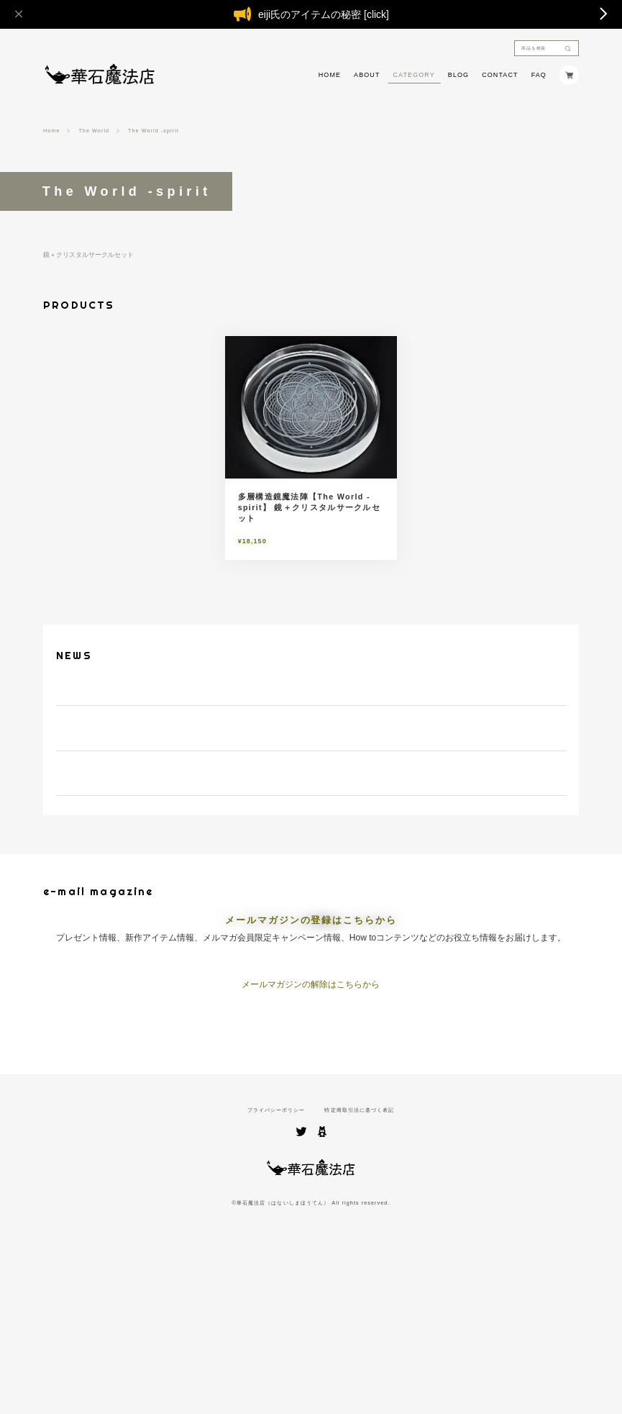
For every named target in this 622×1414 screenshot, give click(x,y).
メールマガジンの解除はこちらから (311, 1131)
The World (93, 130)
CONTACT (500, 75)
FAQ (538, 75)
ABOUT (367, 75)
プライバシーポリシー (276, 1256)
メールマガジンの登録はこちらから (310, 1067)
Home (51, 130)
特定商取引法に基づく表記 (359, 1256)
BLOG (458, 75)
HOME (330, 75)
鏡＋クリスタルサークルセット (88, 255)
